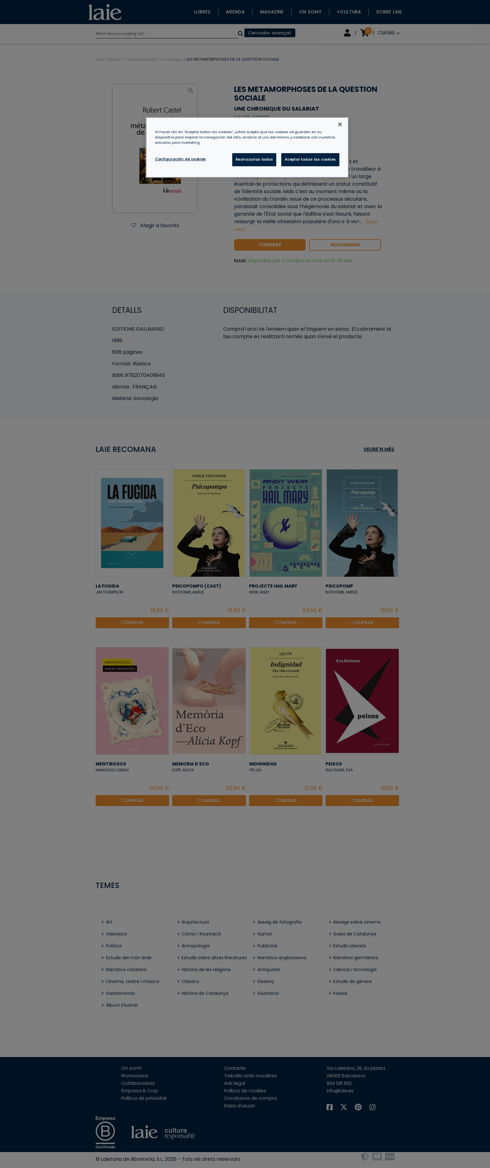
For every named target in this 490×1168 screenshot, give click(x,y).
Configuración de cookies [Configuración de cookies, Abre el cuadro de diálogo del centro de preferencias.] (180, 159)
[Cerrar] (340, 124)
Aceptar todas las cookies (310, 159)
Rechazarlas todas (254, 159)
